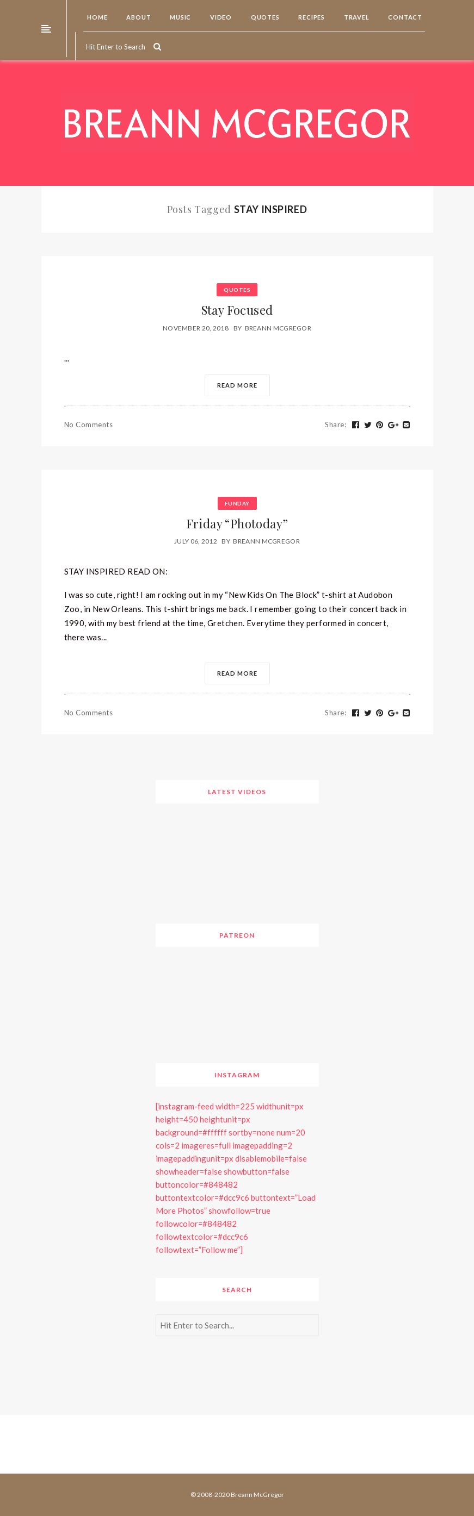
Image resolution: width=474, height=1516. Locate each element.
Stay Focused (237, 310)
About (138, 17)
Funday (237, 503)
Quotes (264, 17)
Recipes (311, 17)
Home (97, 17)
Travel (356, 17)
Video (220, 17)
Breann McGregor (278, 328)
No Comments (88, 424)
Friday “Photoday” (237, 523)
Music (179, 17)
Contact (404, 17)
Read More (237, 385)
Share (335, 424)
